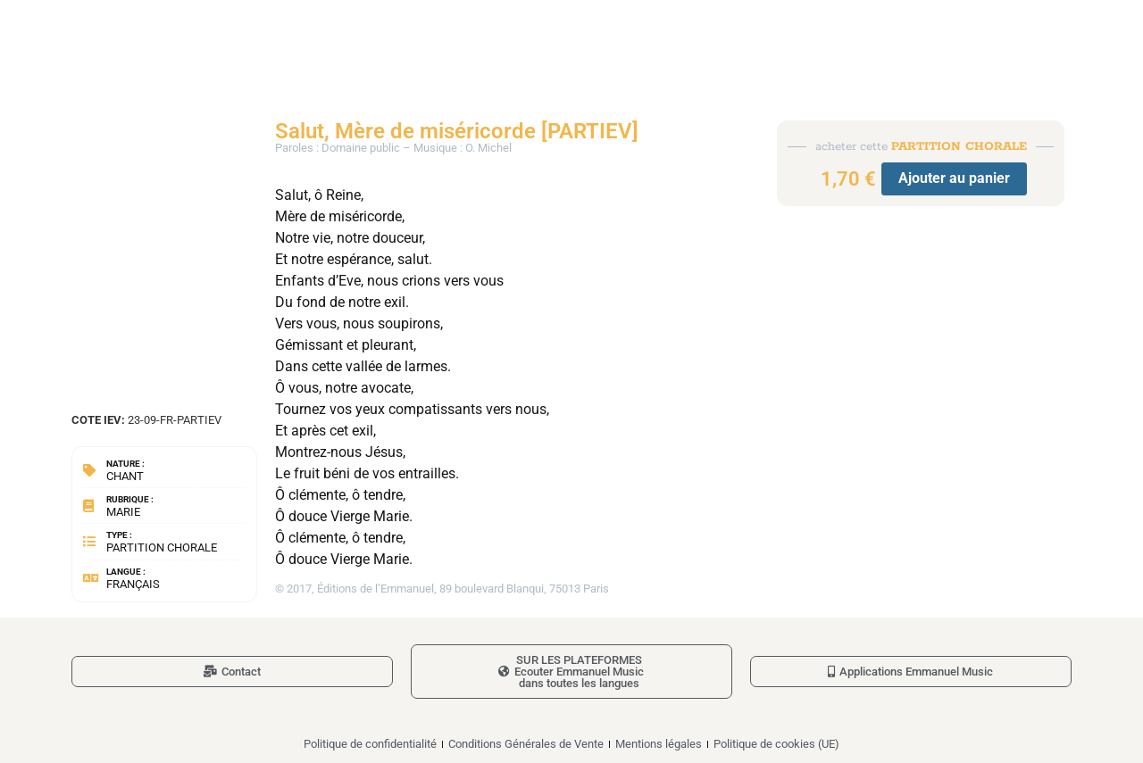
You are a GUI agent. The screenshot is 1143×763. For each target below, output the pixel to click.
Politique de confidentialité (370, 744)
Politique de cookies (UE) (776, 744)
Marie (123, 511)
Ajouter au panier (954, 178)
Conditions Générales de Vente (526, 744)
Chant (125, 476)
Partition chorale (161, 547)
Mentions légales (658, 744)
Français (133, 584)
